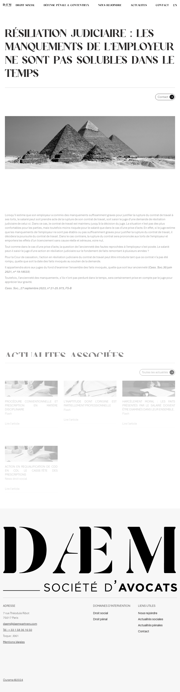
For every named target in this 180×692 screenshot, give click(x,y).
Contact (143, 631)
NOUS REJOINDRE (110, 5)
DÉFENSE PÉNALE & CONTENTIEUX (66, 5)
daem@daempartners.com (20, 624)
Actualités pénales (150, 625)
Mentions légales (14, 642)
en (175, 5)
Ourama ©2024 (13, 680)
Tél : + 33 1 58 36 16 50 (17, 630)
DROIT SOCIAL (25, 5)
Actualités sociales (150, 619)
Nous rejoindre (147, 613)
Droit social (100, 613)
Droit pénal (100, 619)
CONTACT (162, 5)
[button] (139, 5)
